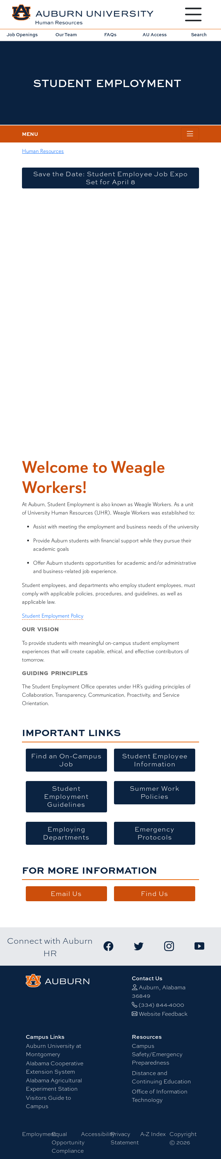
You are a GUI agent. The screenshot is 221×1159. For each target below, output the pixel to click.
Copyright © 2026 (183, 1138)
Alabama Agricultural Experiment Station (54, 1084)
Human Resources (43, 151)
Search (199, 34)
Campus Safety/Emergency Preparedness (157, 1054)
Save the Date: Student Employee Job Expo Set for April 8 (110, 177)
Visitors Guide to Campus (48, 1102)
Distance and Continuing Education (161, 1077)
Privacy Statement (124, 1138)
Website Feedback (163, 1014)
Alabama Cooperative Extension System (54, 1067)
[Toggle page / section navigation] (190, 134)
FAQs (110, 34)
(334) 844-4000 (161, 1004)
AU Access (155, 34)
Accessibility (98, 1134)
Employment (39, 1134)
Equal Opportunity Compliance (68, 1142)
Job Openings (22, 34)
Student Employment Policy (52, 615)
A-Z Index (153, 1134)
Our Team (66, 34)
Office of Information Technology (160, 1095)
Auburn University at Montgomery (53, 1050)
